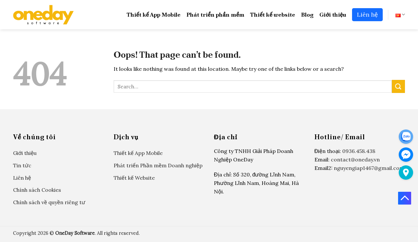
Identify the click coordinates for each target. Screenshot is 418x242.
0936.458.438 (358, 151)
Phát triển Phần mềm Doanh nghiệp (158, 165)
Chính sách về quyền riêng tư (49, 202)
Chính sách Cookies (37, 190)
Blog (307, 14)
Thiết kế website (272, 14)
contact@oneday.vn (355, 159)
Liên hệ (367, 14)
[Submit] (398, 86)
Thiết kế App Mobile (154, 14)
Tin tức (22, 165)
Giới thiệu (332, 14)
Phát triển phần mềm (215, 14)
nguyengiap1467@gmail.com (369, 168)
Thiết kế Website (134, 177)
